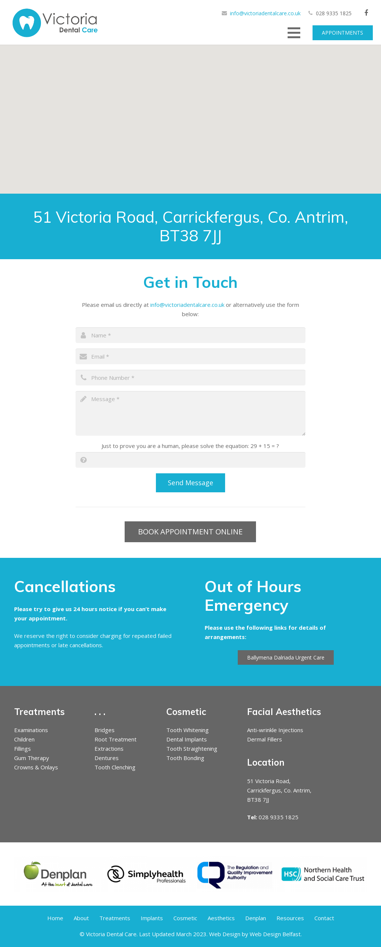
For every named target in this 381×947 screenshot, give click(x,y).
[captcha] (190, 460)
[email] (190, 356)
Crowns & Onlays (36, 767)
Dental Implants (186, 739)
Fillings (22, 748)
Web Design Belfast (275, 934)
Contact (324, 918)
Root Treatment (116, 739)
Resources (290, 918)
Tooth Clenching (115, 767)
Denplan (255, 918)
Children (24, 739)
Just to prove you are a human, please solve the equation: (190, 445)
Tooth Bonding (185, 758)
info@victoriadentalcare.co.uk (265, 13)
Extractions (109, 748)
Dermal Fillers (264, 739)
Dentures (107, 758)
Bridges (105, 730)
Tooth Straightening (191, 748)
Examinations (31, 730)
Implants (152, 918)
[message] (190, 413)
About (81, 918)
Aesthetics (221, 918)
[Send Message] (190, 482)
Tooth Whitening (187, 730)
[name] (190, 335)
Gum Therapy (31, 758)
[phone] (190, 377)
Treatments (114, 918)
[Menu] (294, 32)
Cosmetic (185, 918)
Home (55, 918)
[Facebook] (366, 13)
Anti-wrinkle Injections (275, 730)
